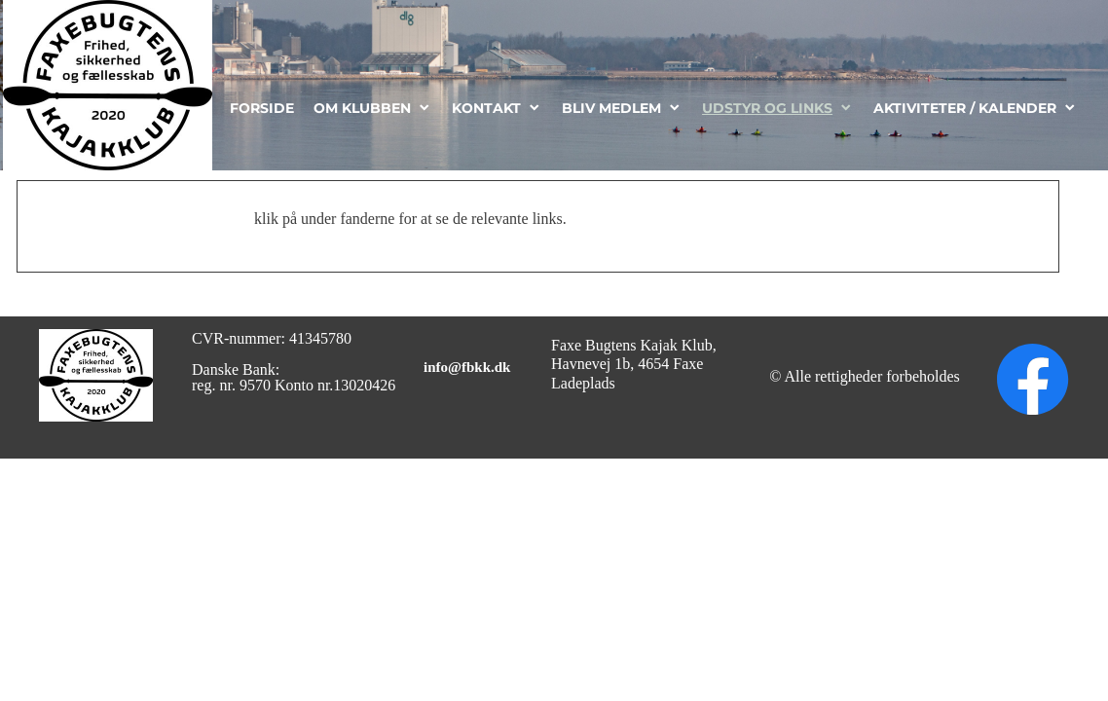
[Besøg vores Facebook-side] (1033, 380)
